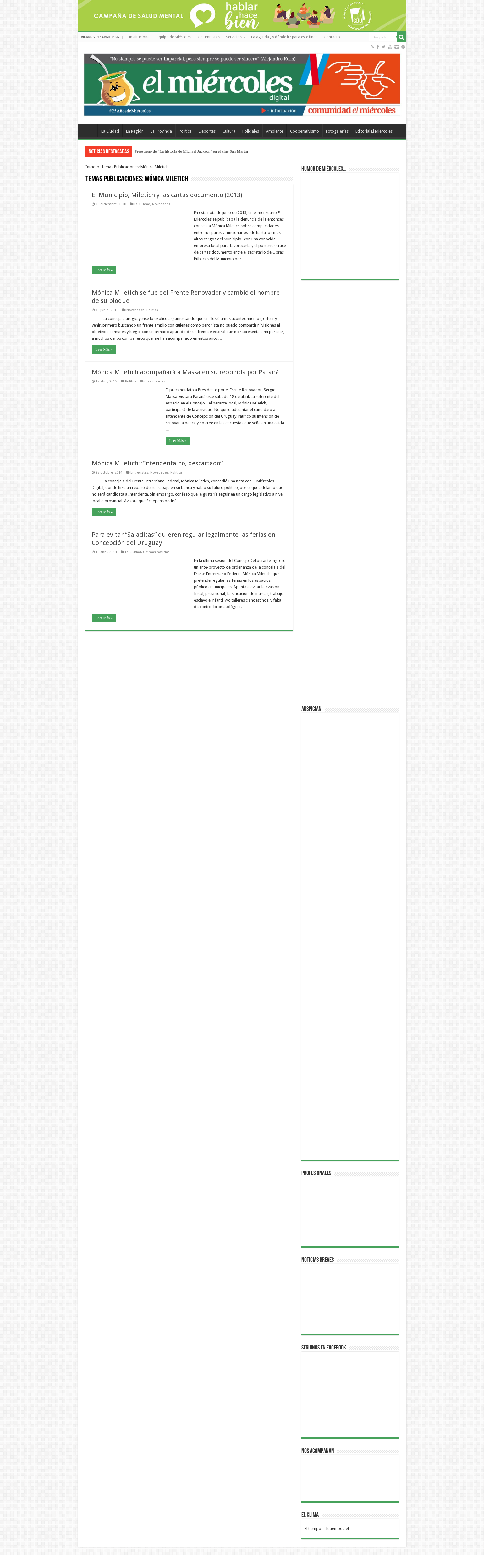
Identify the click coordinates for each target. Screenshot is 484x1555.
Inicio (90, 166)
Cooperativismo (304, 131)
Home (89, 130)
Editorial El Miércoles (374, 131)
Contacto (332, 37)
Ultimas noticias (152, 381)
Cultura (229, 131)
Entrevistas (139, 472)
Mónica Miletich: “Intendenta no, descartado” (157, 463)
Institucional (140, 37)
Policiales (250, 131)
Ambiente (274, 131)
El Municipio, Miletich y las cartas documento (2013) (167, 195)
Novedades (161, 204)
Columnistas (209, 37)
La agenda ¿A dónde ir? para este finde (284, 37)
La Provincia (161, 131)
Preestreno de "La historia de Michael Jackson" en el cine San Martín (191, 151)
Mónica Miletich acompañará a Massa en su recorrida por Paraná (185, 372)
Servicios (234, 37)
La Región (135, 131)
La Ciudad (110, 131)
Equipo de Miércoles (174, 37)
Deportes (207, 131)
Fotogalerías (337, 131)
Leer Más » (104, 270)
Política (185, 131)
